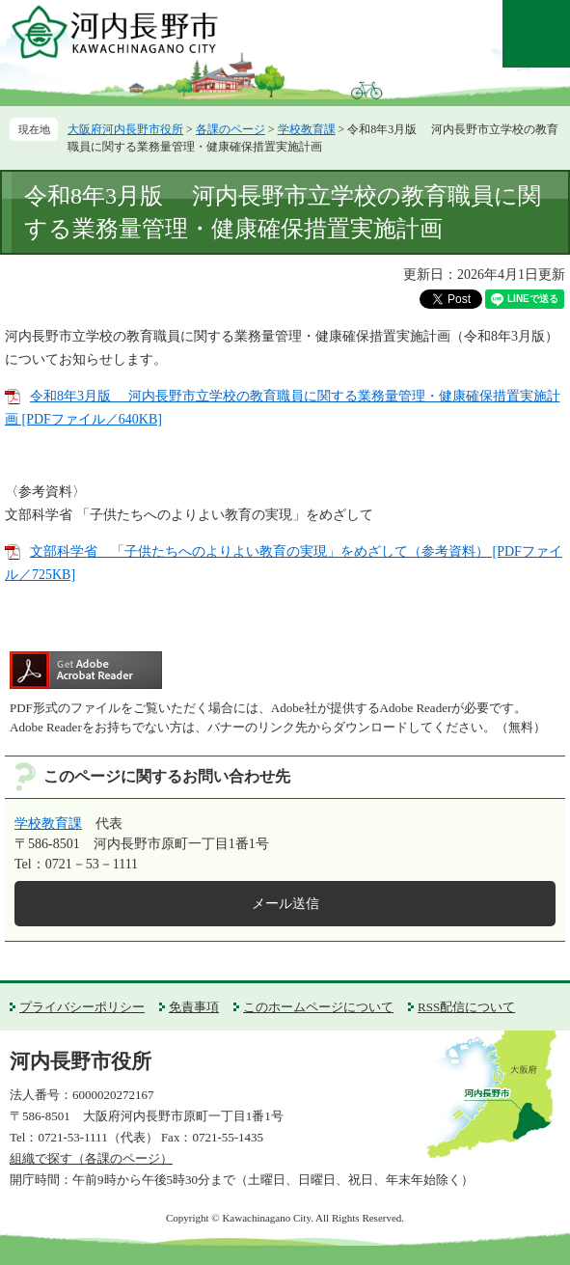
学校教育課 (307, 129)
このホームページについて (318, 1007)
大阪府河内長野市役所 (125, 129)
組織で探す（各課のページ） (91, 1158)
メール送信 (285, 903)
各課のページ (230, 129)
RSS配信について (466, 1007)
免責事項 (194, 1007)
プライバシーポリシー (82, 1007)
